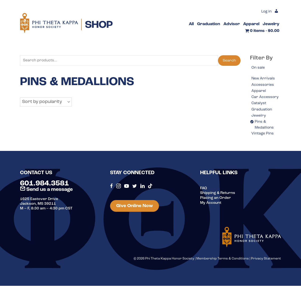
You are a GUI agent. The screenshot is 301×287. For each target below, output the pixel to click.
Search (229, 61)
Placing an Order (215, 199)
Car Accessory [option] (265, 97)
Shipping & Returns (218, 194)
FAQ (203, 189)
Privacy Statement (266, 260)
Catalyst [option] (258, 104)
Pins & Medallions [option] (264, 126)
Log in (266, 12)
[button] (46, 102)
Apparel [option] (258, 91)
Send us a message (46, 190)
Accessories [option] (262, 85)
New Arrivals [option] (263, 79)
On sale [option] (258, 68)
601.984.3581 (44, 185)
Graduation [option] (261, 110)
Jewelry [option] (258, 116)
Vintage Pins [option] (262, 135)
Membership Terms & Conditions (222, 260)
